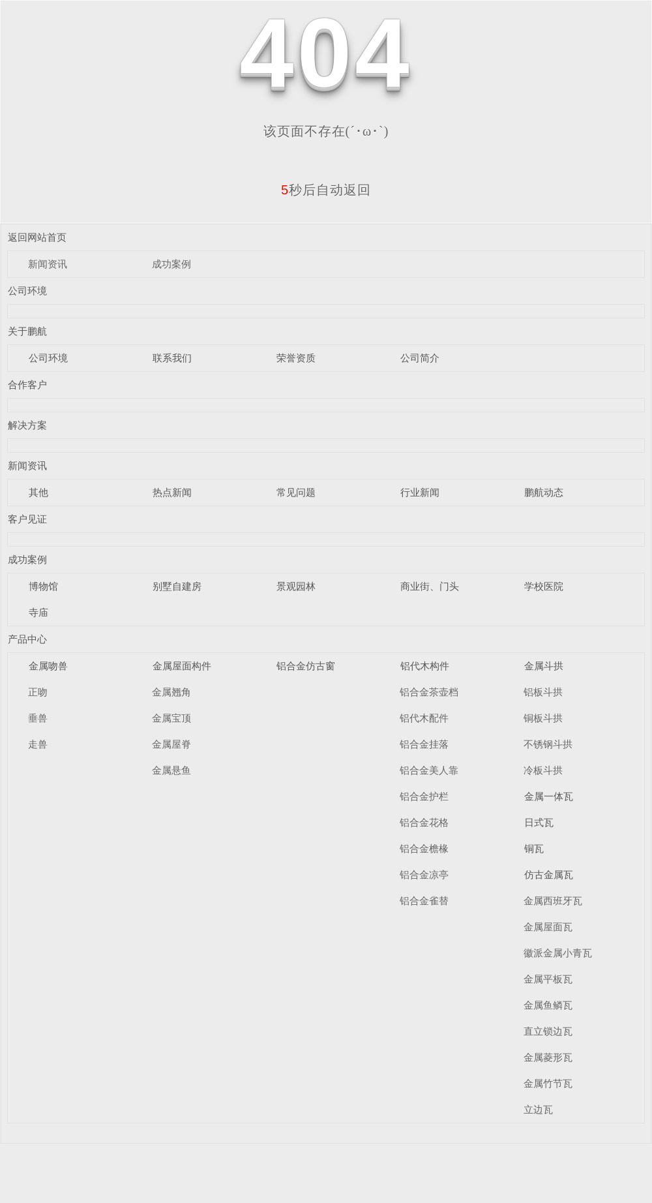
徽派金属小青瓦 (558, 952)
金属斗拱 (543, 665)
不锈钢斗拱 (548, 744)
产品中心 (27, 639)
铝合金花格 (424, 822)
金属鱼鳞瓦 (548, 1005)
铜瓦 (534, 848)
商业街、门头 (429, 586)
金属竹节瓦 (548, 1083)
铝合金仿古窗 (305, 665)
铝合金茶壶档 (429, 691)
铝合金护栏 (424, 796)
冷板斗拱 (543, 770)
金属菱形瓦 (548, 1057)
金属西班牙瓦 (553, 900)
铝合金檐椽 (424, 848)
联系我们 (172, 357)
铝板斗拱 (543, 691)
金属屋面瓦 (548, 926)
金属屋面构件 (182, 665)
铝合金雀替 (424, 900)
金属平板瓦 (548, 978)
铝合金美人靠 (429, 770)
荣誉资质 (296, 357)
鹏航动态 (543, 492)
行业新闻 (419, 492)
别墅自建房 (177, 586)
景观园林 (296, 586)
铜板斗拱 (543, 717)
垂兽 (38, 717)
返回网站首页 (37, 237)
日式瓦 (539, 822)
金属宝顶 (171, 717)
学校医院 (543, 586)
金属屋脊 (171, 744)
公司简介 (419, 357)
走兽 (38, 744)
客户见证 (27, 519)
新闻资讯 (47, 263)
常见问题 (296, 492)
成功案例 (171, 263)
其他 (38, 492)
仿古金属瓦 (548, 874)
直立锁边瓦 (548, 1031)
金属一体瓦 (548, 796)
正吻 (38, 691)
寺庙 (38, 612)
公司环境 (27, 290)
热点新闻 (172, 492)
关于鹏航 (27, 331)
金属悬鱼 (171, 770)
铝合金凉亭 (424, 874)
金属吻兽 (48, 665)
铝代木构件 (424, 665)
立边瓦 (538, 1109)
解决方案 (27, 425)
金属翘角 (171, 691)
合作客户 (27, 384)
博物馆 (43, 586)
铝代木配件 (424, 717)
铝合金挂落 (424, 744)
